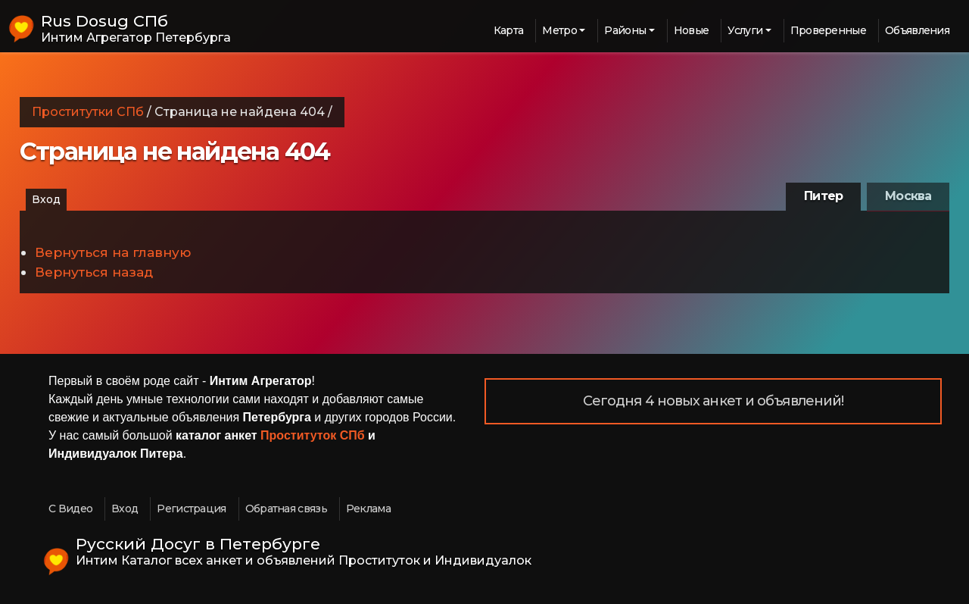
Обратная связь (286, 508)
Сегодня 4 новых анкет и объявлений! (713, 401)
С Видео (70, 508)
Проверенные (828, 30)
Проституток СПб (312, 435)
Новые (691, 30)
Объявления (917, 30)
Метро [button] (559, 30)
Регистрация (191, 508)
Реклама (368, 508)
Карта (509, 30)
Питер (823, 196)
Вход (46, 199)
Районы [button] (625, 30)
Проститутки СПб (88, 112)
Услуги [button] (745, 30)
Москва (908, 196)
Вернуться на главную (113, 252)
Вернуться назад (94, 272)
